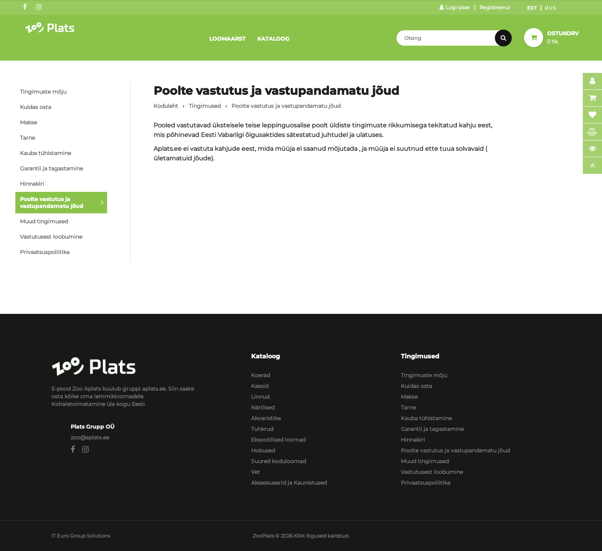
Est (532, 8)
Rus (550, 8)
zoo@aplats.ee (90, 437)
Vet (255, 472)
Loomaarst (227, 38)
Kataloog (273, 38)
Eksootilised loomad (278, 439)
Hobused (263, 450)
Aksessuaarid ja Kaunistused (289, 482)
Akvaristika (266, 418)
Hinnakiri (32, 183)
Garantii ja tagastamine (51, 168)
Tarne (27, 137)
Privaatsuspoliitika (44, 252)
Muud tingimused (44, 221)
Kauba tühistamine (45, 153)
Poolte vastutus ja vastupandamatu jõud (51, 203)
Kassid (259, 386)
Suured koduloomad (278, 461)
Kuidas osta (35, 107)
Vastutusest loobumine (51, 236)
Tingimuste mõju (43, 91)
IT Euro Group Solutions (80, 536)
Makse (28, 122)
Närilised (263, 407)
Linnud (260, 396)
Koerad (260, 375)
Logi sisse (455, 7)
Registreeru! (495, 7)
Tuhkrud (262, 429)
